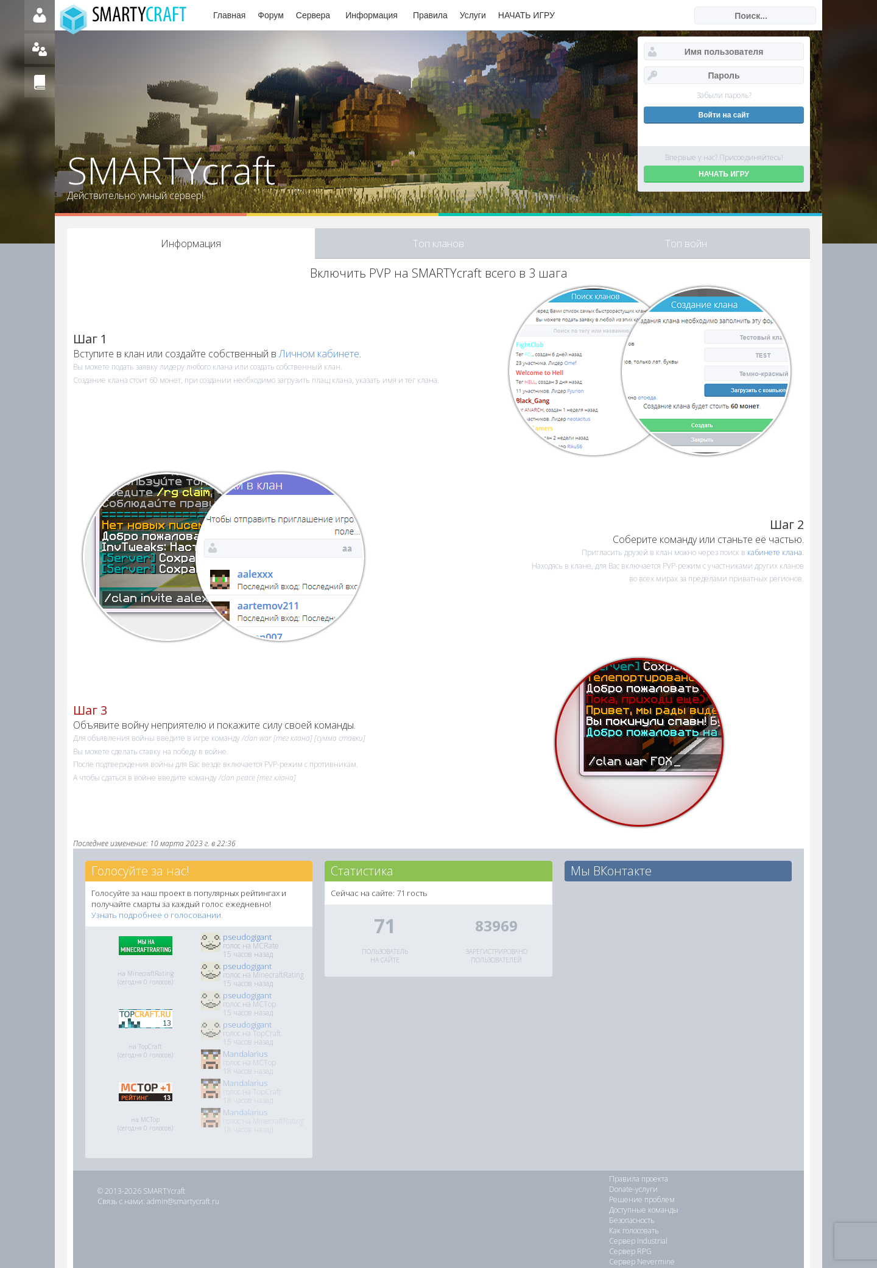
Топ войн (686, 243)
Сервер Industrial (638, 1210)
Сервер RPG (721, 1210)
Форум (271, 15)
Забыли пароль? (724, 95)
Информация (371, 15)
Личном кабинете (319, 353)
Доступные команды (735, 1189)
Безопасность (632, 1199)
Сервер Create (725, 1241)
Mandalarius (245, 1053)
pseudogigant (247, 936)
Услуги (473, 15)
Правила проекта (638, 1179)
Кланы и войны (636, 1241)
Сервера (313, 15)
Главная (229, 15)
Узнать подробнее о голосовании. (157, 914)
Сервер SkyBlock (728, 1230)
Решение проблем (642, 1189)
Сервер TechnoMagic (735, 1220)
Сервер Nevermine (642, 1220)
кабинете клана (774, 552)
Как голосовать (725, 1199)
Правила (430, 15)
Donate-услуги (724, 1179)
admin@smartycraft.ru (183, 1201)
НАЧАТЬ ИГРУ (526, 15)
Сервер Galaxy (634, 1230)
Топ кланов (438, 243)
